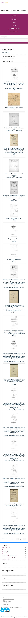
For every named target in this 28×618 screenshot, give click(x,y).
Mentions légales (7, 601)
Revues (14, 19)
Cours (14, 25)
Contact (4, 597)
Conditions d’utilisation (8, 599)
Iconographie (14, 32)
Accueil (14, 16)
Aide (4, 600)
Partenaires (5, 602)
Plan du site (5, 604)
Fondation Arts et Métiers (15, 607)
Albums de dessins (14, 28)
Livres (14, 22)
